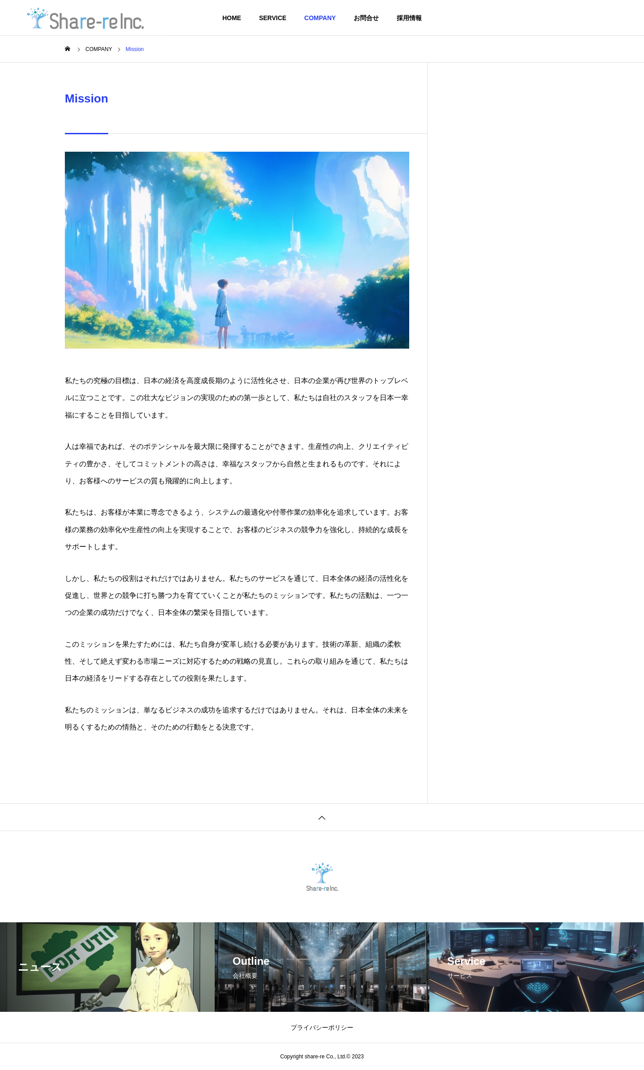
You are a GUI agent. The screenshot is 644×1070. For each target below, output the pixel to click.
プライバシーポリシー (322, 1027)
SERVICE (272, 17)
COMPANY (320, 17)
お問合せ (366, 17)
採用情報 (409, 17)
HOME (231, 17)
